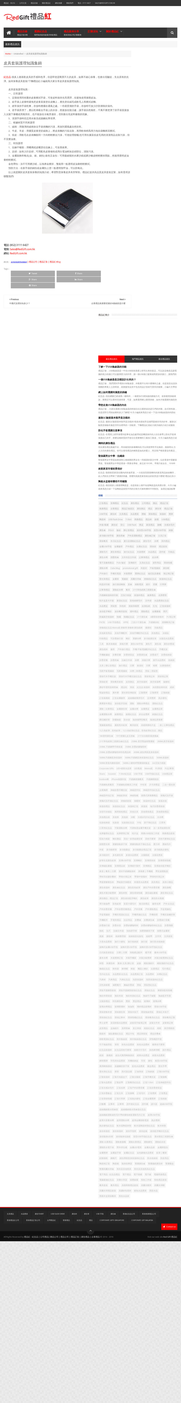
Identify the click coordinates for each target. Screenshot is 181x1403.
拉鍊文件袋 (143, 494)
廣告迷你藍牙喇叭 (156, 888)
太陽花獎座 (158, 817)
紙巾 (128, 375)
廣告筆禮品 (163, 316)
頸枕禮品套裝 (146, 1343)
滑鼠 (142, 1034)
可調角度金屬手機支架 (136, 774)
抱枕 (140, 942)
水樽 (159, 305)
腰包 (166, 1153)
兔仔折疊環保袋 (133, 742)
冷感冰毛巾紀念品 (134, 758)
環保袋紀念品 (132, 1083)
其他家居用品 (153, 446)
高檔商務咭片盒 (133, 603)
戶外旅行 (153, 348)
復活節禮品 (147, 899)
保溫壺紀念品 (132, 736)
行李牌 (143, 375)
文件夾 (169, 953)
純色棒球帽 (166, 1137)
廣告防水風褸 (144, 893)
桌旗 (166, 996)
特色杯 (167, 402)
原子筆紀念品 (155, 763)
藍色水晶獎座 (132, 1164)
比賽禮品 (169, 1007)
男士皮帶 (163, 1088)
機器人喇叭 (157, 1007)
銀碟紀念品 (158, 581)
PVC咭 (141, 429)
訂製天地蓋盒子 (133, 1180)
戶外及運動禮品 (162, 294)
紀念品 (7, 76)
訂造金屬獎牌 (132, 1218)
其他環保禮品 (159, 747)
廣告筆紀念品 (148, 882)
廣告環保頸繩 (163, 877)
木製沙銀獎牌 (146, 991)
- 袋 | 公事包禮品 (152, 603)
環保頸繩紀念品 (162, 1083)
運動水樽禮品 (132, 570)
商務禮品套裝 (154, 785)
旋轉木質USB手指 (156, 969)
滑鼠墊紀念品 (153, 1034)
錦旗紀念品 (145, 586)
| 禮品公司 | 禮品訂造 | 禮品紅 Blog (44, 261)
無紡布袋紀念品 (145, 1050)
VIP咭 (164, 429)
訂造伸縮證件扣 (164, 1191)
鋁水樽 (143, 332)
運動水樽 (130, 343)
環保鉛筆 (144, 527)
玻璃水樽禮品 (164, 1061)
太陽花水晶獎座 (149, 462)
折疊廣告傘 (131, 489)
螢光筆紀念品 (132, 1169)
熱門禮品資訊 (151, 96)
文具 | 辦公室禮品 (159, 500)
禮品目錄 (34, 3)
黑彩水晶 (130, 1359)
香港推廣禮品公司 (149, 1376)
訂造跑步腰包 (161, 1213)
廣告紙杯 (153, 473)
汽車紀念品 (143, 1023)
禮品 (155, 251)
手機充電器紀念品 (148, 915)
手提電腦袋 (131, 915)
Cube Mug (142, 343)
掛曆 (153, 494)
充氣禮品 (140, 446)
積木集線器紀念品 (148, 1121)
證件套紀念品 (142, 1223)
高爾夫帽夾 (151, 1348)
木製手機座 (131, 991)
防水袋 (129, 592)
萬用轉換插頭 (147, 1158)
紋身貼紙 (144, 408)
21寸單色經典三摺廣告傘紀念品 (141, 628)
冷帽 (160, 752)
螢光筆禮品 (145, 359)
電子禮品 (130, 1332)
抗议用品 (144, 926)
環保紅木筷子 (161, 1077)
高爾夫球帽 (164, 1348)
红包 (153, 408)
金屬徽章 (145, 310)
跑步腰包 (161, 559)
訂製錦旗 (142, 554)
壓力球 (153, 801)
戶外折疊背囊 (146, 904)
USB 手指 (146, 688)
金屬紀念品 (131, 1299)
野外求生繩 (149, 1288)
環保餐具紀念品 (133, 1088)
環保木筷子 (131, 1077)
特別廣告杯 (160, 1056)
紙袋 (140, 1142)
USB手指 (142, 256)
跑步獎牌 (150, 1251)
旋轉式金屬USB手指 (135, 969)
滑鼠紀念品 (131, 1045)
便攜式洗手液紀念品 (151, 725)
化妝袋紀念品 (132, 763)
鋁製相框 (130, 1305)
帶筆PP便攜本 (132, 855)
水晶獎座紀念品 (133, 402)
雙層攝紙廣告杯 (160, 1315)
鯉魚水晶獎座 (167, 1353)
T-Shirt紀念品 (132, 688)
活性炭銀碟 (151, 1029)
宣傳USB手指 (152, 823)
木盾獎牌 (144, 321)
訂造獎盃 (164, 1207)
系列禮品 (168, 305)
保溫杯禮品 (166, 386)
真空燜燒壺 (131, 1110)
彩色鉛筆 (170, 893)
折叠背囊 (155, 484)
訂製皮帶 (157, 1186)
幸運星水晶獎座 (151, 861)
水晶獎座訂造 (132, 1018)
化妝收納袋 (160, 758)
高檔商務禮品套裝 (134, 1348)
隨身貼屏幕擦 (159, 592)
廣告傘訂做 (131, 300)
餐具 (128, 381)
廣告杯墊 (150, 877)
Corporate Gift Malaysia (142, 1382)
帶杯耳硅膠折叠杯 (150, 850)
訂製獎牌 (170, 549)
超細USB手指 (132, 1229)
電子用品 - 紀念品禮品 (160, 1326)
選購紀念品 (45, 32)
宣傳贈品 (159, 834)
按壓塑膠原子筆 (133, 947)
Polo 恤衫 (170, 332)
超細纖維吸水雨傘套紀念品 (138, 1234)
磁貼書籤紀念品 (156, 1110)
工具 (161, 462)
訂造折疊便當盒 (133, 1202)
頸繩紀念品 (138, 424)
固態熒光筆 (151, 796)
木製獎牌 (130, 354)
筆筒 (144, 1126)
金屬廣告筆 (131, 576)
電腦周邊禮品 (164, 1332)
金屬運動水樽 (132, 581)
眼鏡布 (143, 1110)
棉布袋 (129, 1007)
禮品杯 (129, 272)
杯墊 (128, 996)
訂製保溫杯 (158, 1175)
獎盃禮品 (130, 1061)
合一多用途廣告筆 (158, 774)
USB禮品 (146, 272)
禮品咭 (151, 538)
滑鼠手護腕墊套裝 (134, 1039)
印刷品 (129, 327)
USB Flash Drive (143, 267)
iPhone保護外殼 (159, 693)
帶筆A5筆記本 (167, 850)
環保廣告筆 (162, 1072)
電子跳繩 (142, 1332)
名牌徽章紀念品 (133, 780)
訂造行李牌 (147, 1213)
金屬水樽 (144, 576)
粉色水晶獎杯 (132, 1131)
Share (42, 273)
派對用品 (155, 337)
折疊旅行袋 (147, 931)
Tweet (21, 273)
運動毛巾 (151, 316)
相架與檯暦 (131, 408)
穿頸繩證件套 (165, 1121)
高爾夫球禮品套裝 (134, 1353)
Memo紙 (130, 682)
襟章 (144, 1169)
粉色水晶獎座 (155, 1126)
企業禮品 (171, 245)
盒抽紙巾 (168, 1099)
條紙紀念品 (164, 1002)
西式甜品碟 (154, 1169)
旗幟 (165, 278)
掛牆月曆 (162, 494)
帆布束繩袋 (131, 467)
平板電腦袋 (131, 348)
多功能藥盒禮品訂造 (162, 807)
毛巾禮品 (130, 1012)
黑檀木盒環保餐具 (146, 1359)
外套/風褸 (157, 272)
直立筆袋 (142, 1104)
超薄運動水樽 (165, 1245)
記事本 (165, 1218)
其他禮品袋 (131, 752)
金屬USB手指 (132, 310)
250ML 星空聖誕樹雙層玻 (138, 633)
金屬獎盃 (155, 576)
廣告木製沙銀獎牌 (134, 877)
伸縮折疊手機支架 (161, 709)
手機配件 (159, 920)
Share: (161, 682)
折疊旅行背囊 (132, 931)
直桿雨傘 (130, 1104)
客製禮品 (66, 1382)
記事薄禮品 (155, 375)
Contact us (169, 1388)
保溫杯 (159, 262)
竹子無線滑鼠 (132, 1126)
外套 (172, 801)
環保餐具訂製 (150, 1088)
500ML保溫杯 (164, 660)
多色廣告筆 (162, 812)
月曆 (156, 505)
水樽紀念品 (158, 1018)
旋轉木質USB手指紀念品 (137, 974)
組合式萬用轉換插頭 (163, 1142)
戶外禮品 (157, 310)
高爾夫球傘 (131, 364)
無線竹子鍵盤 (161, 1050)
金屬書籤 (142, 419)
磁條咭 (156, 532)
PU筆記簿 (130, 429)
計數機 (156, 1218)
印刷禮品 (130, 457)
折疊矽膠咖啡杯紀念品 (154, 937)
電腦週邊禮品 (132, 597)
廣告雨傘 (147, 294)
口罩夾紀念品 (132, 769)
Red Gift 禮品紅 (170, 1398)
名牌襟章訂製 (150, 780)
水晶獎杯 (146, 1018)
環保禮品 (149, 262)
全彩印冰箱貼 (150, 742)
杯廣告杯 (137, 996)
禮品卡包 (170, 1110)
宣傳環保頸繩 (146, 828)
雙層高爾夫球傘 (145, 1321)
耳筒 (159, 1153)
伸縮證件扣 (131, 715)
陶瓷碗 (167, 1310)
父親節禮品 (147, 1056)
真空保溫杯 (131, 532)
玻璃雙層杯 (131, 1066)
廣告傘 (143, 283)
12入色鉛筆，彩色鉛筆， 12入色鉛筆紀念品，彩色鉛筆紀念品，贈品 (151, 610)
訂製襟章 (130, 554)
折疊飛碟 (130, 942)
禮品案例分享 (72, 32)
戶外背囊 (130, 909)
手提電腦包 (158, 909)
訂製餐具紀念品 (133, 1191)
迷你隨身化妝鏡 (133, 1272)
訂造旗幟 (130, 1207)
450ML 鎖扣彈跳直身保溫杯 (139, 650)
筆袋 (159, 538)
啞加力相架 (168, 785)
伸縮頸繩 (144, 720)
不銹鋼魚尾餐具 (166, 698)
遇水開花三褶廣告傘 (135, 1278)
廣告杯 (151, 256)
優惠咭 (129, 446)
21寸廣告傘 (152, 424)
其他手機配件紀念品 (135, 451)
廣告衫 (168, 272)
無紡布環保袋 (163, 1045)
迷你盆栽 (130, 1267)
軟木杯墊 (130, 1261)
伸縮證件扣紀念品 (148, 715)
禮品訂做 (130, 256)
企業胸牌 (146, 709)
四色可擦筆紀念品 (134, 796)
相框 (164, 1104)
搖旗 (161, 947)
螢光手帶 (157, 1164)
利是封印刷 (131, 370)
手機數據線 (143, 484)
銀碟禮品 (146, 581)
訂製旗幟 (130, 1186)
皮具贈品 (170, 527)
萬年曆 (143, 549)
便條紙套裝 (168, 725)
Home (8, 53)
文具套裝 (130, 958)
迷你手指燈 (169, 1261)
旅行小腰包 (158, 958)
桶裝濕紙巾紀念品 (148, 1002)
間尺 (151, 419)
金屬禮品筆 (167, 576)
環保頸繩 (166, 337)
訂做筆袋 (166, 1169)
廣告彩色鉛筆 (132, 872)
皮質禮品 (157, 1099)
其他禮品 (152, 451)
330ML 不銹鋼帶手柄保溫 (138, 639)
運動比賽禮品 (132, 1283)
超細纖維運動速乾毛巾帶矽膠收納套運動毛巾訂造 (149, 1240)
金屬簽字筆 (169, 1294)
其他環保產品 (144, 747)
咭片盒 (162, 780)
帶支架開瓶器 (132, 850)
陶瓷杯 (129, 267)
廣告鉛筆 (130, 893)
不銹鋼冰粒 (149, 435)
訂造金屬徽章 (168, 554)
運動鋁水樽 (168, 375)
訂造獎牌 (153, 1207)
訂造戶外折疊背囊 (163, 1196)
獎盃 (147, 278)
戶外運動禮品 (144, 909)
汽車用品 (130, 1023)
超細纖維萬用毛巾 (134, 559)
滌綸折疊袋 (131, 1034)
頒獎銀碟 (161, 1337)
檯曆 (163, 505)
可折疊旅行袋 (144, 457)
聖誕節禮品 (131, 549)
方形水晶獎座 (144, 958)
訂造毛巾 (142, 1207)
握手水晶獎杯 (132, 500)
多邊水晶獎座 (132, 817)
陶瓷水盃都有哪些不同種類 (139, 218)
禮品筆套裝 (131, 1115)
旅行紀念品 (131, 321)
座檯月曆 (144, 467)
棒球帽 (139, 1007)
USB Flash (137, 278)
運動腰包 (146, 1283)
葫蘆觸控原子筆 (164, 1158)
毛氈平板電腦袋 (147, 511)
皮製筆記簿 (145, 1099)
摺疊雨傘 (151, 327)
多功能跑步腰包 (133, 812)
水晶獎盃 (148, 402)
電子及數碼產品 (156, 332)
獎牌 (167, 262)
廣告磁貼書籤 (132, 882)
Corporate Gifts (133, 677)
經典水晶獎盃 (132, 1148)
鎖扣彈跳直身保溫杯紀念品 (159, 1305)
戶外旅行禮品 (132, 478)
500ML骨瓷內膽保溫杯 (136, 666)
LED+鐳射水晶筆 (151, 677)
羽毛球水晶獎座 (133, 1153)
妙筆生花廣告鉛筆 (134, 823)
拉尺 (147, 942)
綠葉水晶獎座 (148, 1148)
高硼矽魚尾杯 (152, 1353)
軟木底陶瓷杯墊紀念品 (154, 1256)
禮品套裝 (140, 316)
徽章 (162, 473)
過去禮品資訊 (168, 96)
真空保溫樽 (145, 532)
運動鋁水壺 (158, 1283)
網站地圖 (58, 3)
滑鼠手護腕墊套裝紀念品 (157, 1039)
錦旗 (160, 289)
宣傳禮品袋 (131, 834)
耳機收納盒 (149, 1153)
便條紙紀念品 (146, 364)
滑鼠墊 (158, 402)
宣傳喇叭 (165, 823)
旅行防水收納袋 (156, 964)
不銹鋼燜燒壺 (150, 698)
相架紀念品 (154, 1104)
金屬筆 (156, 359)
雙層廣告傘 (145, 1315)
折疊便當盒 (167, 484)
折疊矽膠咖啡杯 (133, 937)
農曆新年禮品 (132, 565)
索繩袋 (148, 1142)
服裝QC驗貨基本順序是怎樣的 (141, 154)
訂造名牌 (148, 1196)
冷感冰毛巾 (131, 283)
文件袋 (158, 397)
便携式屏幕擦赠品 (159, 720)
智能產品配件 (146, 980)
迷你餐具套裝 (148, 413)
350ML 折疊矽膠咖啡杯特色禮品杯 (142, 644)
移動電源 (166, 370)
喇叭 (155, 457)
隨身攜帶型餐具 (143, 592)
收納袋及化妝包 (147, 953)
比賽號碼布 (131, 511)
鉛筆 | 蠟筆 (164, 1299)
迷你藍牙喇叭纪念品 (147, 1267)
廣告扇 (129, 473)
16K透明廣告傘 (133, 617)
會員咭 (148, 505)
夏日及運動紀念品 (134, 305)
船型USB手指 (132, 1158)
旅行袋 (143, 964)
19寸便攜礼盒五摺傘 (152, 617)
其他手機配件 (168, 446)
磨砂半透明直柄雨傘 (135, 538)
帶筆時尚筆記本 (149, 855)
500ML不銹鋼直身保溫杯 (137, 655)
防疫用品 (144, 1310)
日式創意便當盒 (159, 974)
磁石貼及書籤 (157, 354)
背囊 (135, 375)
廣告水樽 (140, 327)
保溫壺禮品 (167, 731)
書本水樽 (145, 985)
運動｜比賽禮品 (162, 570)
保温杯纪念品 (142, 731)
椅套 (147, 1007)
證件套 (165, 321)
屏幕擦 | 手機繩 (153, 845)
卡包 (144, 763)
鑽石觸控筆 (158, 586)
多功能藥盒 (145, 807)
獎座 (170, 1056)
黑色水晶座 (162, 1359)
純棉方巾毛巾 (152, 1137)
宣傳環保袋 (131, 828)
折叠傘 (154, 926)
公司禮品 (130, 245)
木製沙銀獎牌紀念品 (164, 991)
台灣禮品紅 (51, 1382)
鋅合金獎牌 (131, 586)
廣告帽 (143, 348)
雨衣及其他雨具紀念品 (136, 1326)
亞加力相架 (153, 386)
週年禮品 (161, 413)
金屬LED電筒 (163, 1288)
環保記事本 (147, 1083)
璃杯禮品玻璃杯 (156, 1066)
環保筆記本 (157, 521)
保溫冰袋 (155, 731)
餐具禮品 (170, 1343)
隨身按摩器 (131, 1315)
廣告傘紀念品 (159, 866)
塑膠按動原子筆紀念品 (136, 801)
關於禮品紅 (46, 3)
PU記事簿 (151, 682)
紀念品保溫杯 (163, 1131)
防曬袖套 (170, 586)
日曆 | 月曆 (131, 980)
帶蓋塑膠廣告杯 (166, 855)
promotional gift (157, 343)
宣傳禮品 (142, 240)
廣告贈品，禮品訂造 (135, 888)
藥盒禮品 (146, 1164)
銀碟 (138, 272)
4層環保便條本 (167, 424)
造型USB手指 (149, 289)
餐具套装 (161, 597)
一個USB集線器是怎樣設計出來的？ (144, 116)
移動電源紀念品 (160, 1115)
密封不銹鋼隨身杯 (134, 845)
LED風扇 (165, 677)
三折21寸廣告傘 (133, 435)
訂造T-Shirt (149, 1191)
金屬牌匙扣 (145, 1294)
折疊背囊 (168, 489)
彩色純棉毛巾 (146, 397)
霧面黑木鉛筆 (148, 597)
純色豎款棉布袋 (149, 543)
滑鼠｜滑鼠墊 (148, 516)
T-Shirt (156, 267)
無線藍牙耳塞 (132, 1056)
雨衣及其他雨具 (162, 1321)
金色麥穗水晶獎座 (148, 1299)
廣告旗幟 (165, 872)
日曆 (140, 505)
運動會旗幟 (169, 1278)
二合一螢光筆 (132, 709)
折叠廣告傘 (165, 926)
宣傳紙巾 (130, 337)
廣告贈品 (146, 251)
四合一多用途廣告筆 (147, 790)
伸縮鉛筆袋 (131, 720)
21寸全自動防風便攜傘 (136, 623)
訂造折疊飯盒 (150, 1202)
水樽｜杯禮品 (132, 516)
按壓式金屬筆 (150, 947)
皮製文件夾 (131, 1099)
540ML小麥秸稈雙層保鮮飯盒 (139, 671)
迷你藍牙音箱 (148, 565)
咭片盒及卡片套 (156, 392)
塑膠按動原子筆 (166, 796)
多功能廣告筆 (132, 462)
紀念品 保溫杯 (132, 543)
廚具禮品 (165, 861)
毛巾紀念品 (143, 1012)
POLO (151, 283)
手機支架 (130, 484)
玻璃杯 (141, 1061)
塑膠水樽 (164, 457)
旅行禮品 (130, 505)
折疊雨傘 (130, 494)
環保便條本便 (147, 1072)
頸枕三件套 (131, 1343)
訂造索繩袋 (154, 554)
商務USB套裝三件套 (135, 785)
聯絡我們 (69, 3)
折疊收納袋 (156, 489)
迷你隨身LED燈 (166, 1267)
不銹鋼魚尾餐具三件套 (136, 704)
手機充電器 (165, 348)
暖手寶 (158, 980)
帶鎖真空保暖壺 (133, 861)
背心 (128, 278)
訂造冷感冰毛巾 (133, 1196)
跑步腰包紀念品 (164, 1251)
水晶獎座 (130, 262)
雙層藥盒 (130, 1321)
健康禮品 (130, 392)
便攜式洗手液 (132, 725)
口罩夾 (167, 763)
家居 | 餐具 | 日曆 (154, 839)
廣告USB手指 (157, 467)
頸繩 (128, 424)
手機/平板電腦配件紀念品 (153, 478)
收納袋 (145, 500)
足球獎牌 (150, 559)
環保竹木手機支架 (165, 516)
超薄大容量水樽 (148, 1245)
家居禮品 (156, 278)
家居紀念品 (131, 397)
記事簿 (129, 1223)
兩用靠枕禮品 (165, 742)
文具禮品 (161, 256)
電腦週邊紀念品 (133, 1337)
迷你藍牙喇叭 (132, 413)
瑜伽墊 (143, 1066)
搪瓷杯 (169, 947)
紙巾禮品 (130, 1142)
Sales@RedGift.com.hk (105, 3)
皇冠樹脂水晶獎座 (134, 1094)
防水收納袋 (131, 1310)
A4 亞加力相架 (162, 671)
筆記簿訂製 (131, 359)
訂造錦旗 (146, 1218)
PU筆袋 (140, 682)
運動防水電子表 (133, 1288)
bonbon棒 (144, 693)
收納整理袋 (131, 953)
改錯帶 (160, 953)
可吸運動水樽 (148, 769)
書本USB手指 (132, 985)
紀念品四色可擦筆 (134, 1137)
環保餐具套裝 (157, 527)
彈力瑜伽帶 (158, 893)
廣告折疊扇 (141, 473)
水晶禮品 (155, 321)
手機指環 (130, 920)
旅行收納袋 (131, 964)
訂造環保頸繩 (132, 1213)
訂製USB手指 (144, 1175)
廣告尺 (169, 467)
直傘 (157, 370)
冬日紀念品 (167, 300)
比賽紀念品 (169, 310)
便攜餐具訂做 (163, 435)
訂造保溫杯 (163, 408)
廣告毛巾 (150, 305)
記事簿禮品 (131, 332)
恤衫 (159, 283)
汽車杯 (169, 1018)
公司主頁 (22, 3)
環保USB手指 (132, 1072)
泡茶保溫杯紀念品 (134, 1029)
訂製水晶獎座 (144, 1186)
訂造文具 (163, 1202)
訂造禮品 (130, 240)
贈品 (140, 245)
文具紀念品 (143, 337)
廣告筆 (163, 251)
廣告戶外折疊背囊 (150, 872)
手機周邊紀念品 (166, 915)
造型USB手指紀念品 (153, 1272)
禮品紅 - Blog (9, 3)
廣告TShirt (39, 1376)
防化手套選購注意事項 (137, 167)
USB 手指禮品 (152, 429)
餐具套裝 (159, 1343)
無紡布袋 (130, 1050)
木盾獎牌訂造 (159, 985)
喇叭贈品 (130, 790)
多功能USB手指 (133, 294)
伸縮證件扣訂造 (166, 715)
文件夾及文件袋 (165, 327)
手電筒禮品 (131, 926)
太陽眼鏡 (146, 817)
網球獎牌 (161, 1148)
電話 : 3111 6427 (84, 3)
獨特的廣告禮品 (133, 180)
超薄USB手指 (132, 1245)
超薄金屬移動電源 (134, 1251)
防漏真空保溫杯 (163, 419)
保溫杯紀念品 (161, 364)
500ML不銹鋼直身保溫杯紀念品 (140, 660)
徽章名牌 (159, 899)
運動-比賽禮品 (154, 1278)
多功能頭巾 (149, 812)
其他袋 (152, 752)
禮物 (140, 262)
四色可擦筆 (164, 790)
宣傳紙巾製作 (146, 834)
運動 (159, 565)
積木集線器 (131, 1121)
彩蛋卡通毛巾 (132, 899)
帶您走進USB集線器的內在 (139, 141)
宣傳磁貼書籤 (161, 828)
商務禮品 (165, 267)
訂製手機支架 (163, 1180)
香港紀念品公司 (129, 1376)
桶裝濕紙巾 (131, 1002)
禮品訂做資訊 (132, 251)
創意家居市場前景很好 (137, 205)
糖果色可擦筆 (148, 1131)
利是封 (171, 343)
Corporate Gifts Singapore (112, 1382)
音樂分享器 (149, 1337)
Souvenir (171, 682)
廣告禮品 (162, 240)
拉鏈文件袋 (157, 942)
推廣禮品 (160, 245)
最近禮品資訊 (134, 96)
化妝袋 (171, 758)
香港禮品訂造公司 (33, 1382)
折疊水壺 (159, 931)
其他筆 (143, 752)
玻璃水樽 (151, 1061)
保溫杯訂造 (147, 736)
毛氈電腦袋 (162, 511)
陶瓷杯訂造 (156, 1310)
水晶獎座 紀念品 (158, 1012)
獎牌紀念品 (143, 354)
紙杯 (162, 543)
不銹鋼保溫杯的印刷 (135, 386)
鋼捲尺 (141, 1305)
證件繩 (154, 1223)
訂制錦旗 (130, 1175)
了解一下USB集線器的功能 (139, 103)
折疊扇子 (144, 489)
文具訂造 (144, 300)
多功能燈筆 (131, 807)
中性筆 (153, 704)
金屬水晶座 (131, 1294)
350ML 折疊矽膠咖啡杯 (162, 639)
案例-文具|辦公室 (153, 996)
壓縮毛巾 (163, 801)
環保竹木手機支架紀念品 (137, 521)
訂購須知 (93, 30)
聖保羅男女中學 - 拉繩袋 (138, 192)
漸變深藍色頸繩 (147, 1045)
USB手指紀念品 (160, 688)
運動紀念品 (147, 570)
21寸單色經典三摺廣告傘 (144, 381)
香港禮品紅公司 (13, 1382)
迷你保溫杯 (156, 1261)
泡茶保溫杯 (156, 1023)
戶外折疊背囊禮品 (163, 904)
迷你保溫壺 (143, 1261)
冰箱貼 (162, 451)
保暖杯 (129, 731)
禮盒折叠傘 (145, 1115)
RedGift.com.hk (18, 252)
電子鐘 (152, 1332)
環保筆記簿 (131, 527)
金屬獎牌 (157, 1294)
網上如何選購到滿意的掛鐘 (139, 129)
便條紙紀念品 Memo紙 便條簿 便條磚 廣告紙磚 (147, 440)
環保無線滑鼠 (146, 1077)
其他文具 (130, 747)
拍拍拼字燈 (170, 942)
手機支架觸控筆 (145, 920)
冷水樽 (149, 758)
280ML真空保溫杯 (160, 633)
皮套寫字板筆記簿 (154, 1094)
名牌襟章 (142, 392)
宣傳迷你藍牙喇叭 (134, 839)
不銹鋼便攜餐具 (133, 698)
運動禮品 (130, 419)
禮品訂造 (149, 245)
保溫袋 (158, 736)
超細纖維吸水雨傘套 (150, 1229)
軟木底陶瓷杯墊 (133, 1256)
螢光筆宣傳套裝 (156, 549)
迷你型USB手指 (133, 289)
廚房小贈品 (131, 866)
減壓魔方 (163, 1029)
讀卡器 (163, 1223)
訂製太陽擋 (149, 1180)
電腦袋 (165, 359)
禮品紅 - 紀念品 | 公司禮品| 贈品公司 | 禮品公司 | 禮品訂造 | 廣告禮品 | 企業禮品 (62, 1398)
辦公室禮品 (169, 283)
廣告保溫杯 (145, 866)
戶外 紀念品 (131, 904)
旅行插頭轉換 (146, 370)
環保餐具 (155, 300)
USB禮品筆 (131, 693)
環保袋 (129, 316)
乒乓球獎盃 (164, 704)
